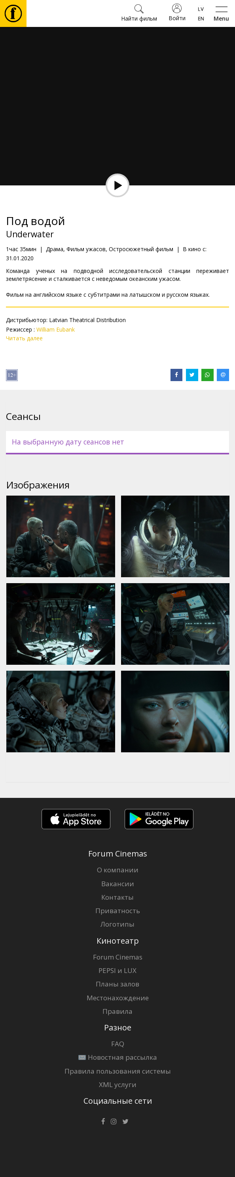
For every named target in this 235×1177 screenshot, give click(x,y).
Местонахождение (118, 997)
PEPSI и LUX (117, 970)
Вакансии (117, 883)
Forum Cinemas (117, 956)
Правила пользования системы (117, 1071)
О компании (117, 869)
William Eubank (55, 329)
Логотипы (117, 924)
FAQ (117, 1043)
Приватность (117, 910)
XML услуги (117, 1084)
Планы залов (117, 983)
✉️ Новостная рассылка (117, 1057)
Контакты (117, 897)
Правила (117, 1011)
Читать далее (24, 338)
